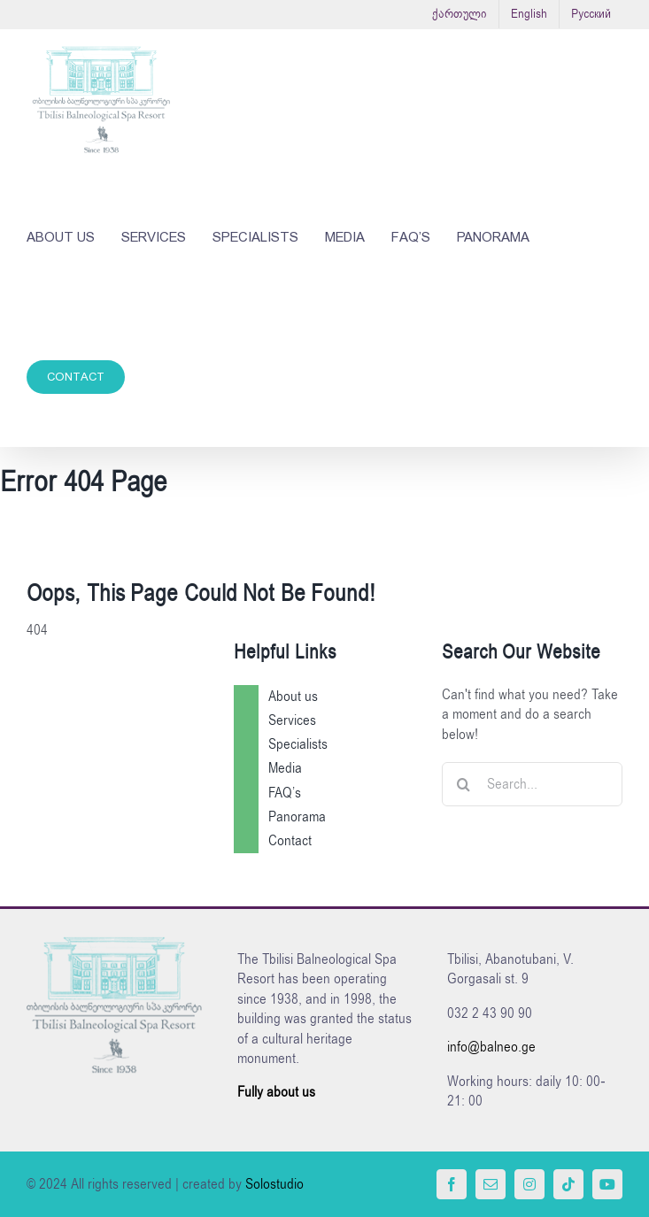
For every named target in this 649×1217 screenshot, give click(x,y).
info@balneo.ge (491, 1047)
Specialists (298, 744)
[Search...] (532, 784)
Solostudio (274, 1184)
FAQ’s (284, 793)
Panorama (297, 817)
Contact (290, 841)
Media (285, 768)
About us (293, 696)
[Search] (464, 784)
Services (292, 720)
